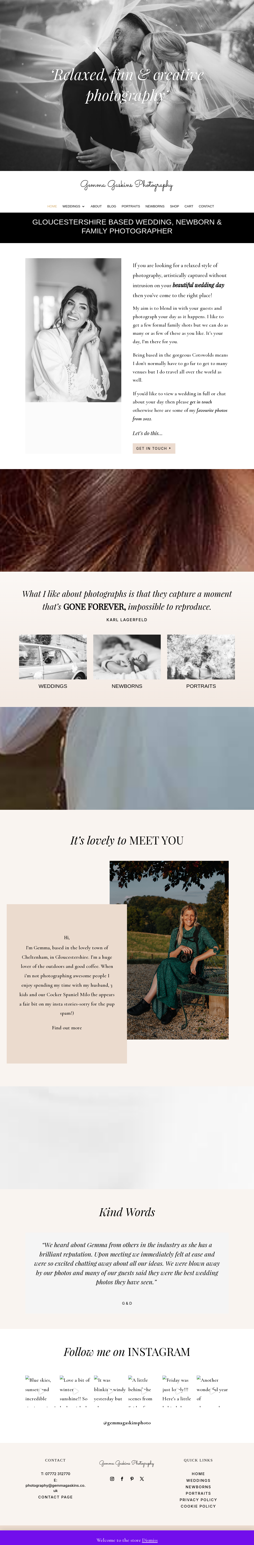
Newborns (155, 206)
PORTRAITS (131, 206)
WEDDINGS (71, 206)
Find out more (67, 1028)
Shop (174, 206)
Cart (189, 206)
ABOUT (96, 206)
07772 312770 (57, 1474)
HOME (52, 206)
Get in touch (151, 449)
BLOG (111, 206)
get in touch (201, 402)
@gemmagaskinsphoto (127, 1423)
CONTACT (206, 206)
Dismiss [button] (150, 1540)
